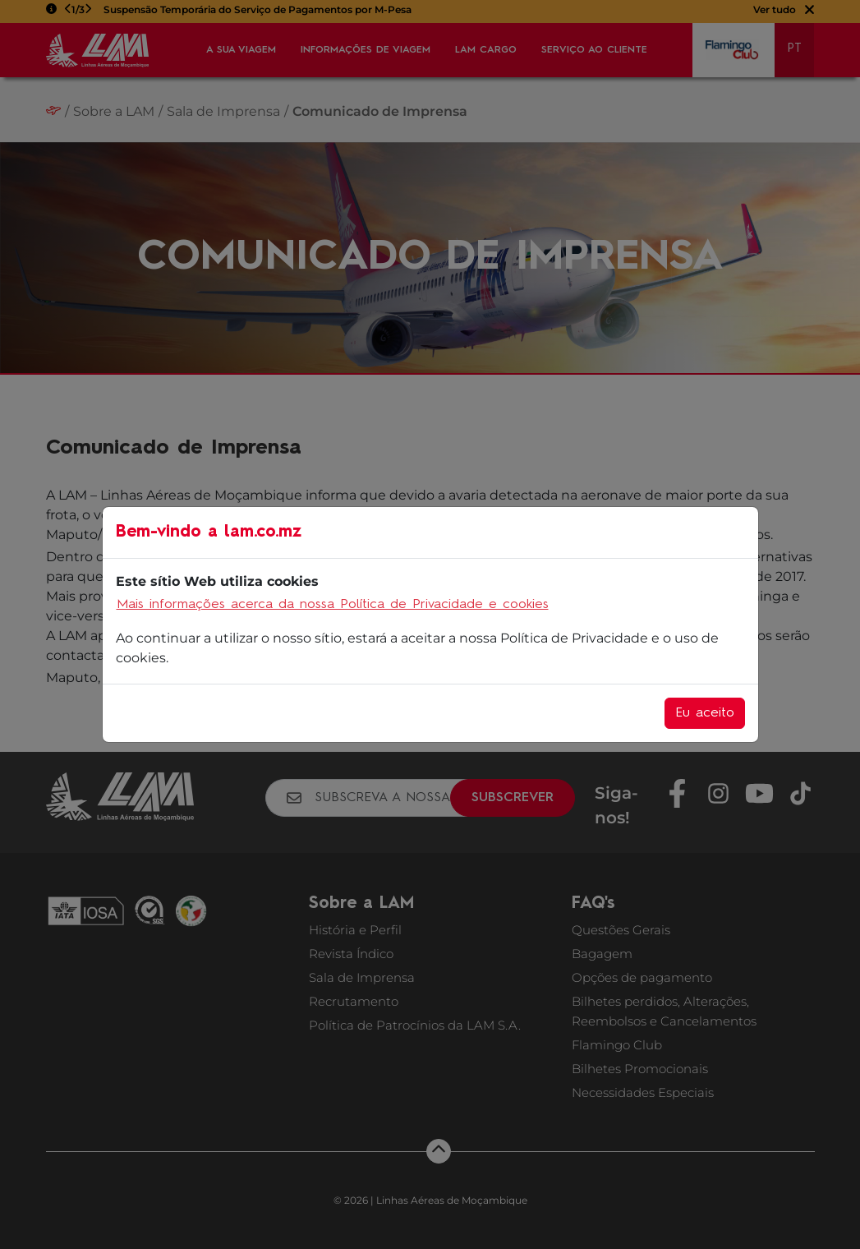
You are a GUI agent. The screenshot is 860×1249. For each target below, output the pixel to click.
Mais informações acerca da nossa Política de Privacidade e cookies (333, 604)
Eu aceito (704, 713)
